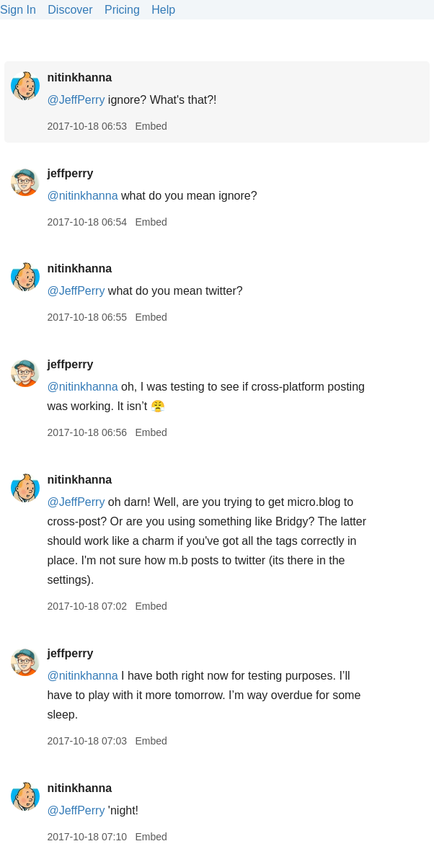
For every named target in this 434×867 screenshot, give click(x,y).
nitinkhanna (79, 77)
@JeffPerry (76, 100)
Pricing (122, 10)
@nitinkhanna (82, 196)
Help (163, 10)
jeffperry (70, 173)
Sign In (18, 10)
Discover (70, 10)
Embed (151, 126)
